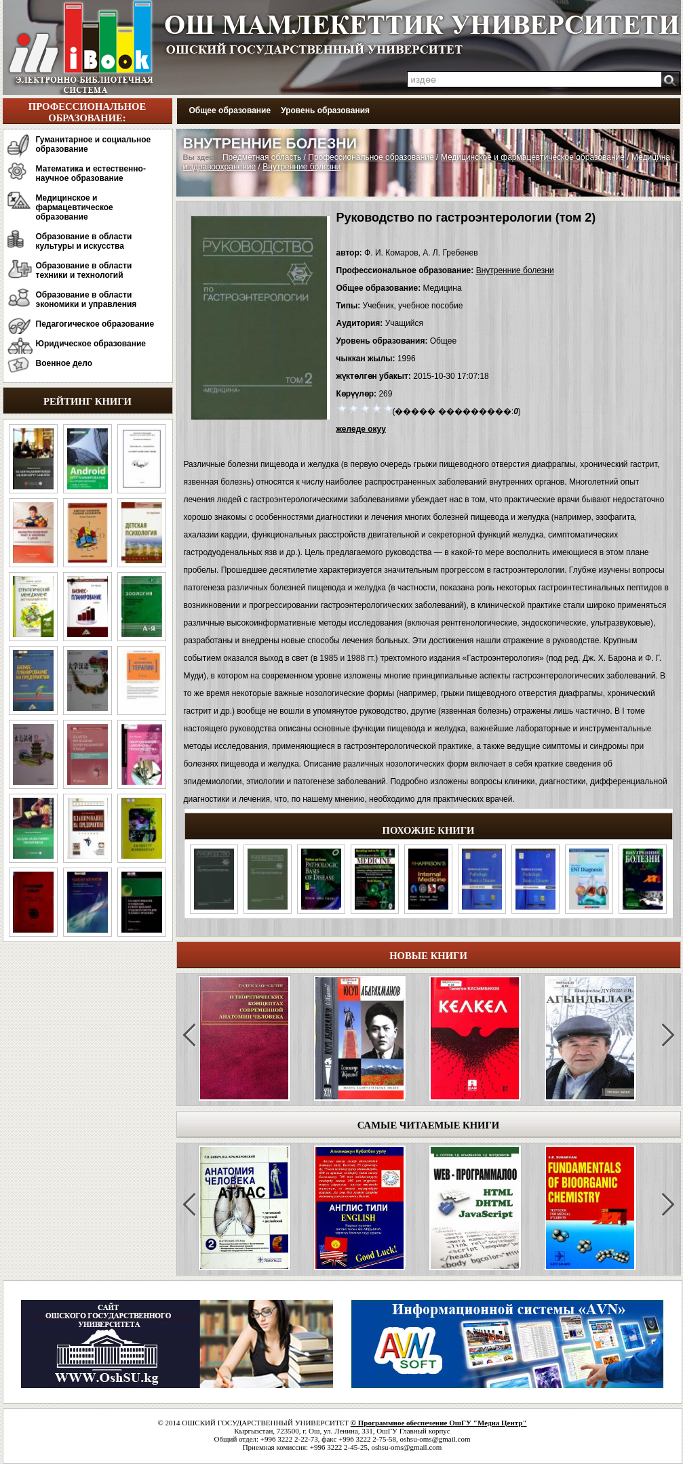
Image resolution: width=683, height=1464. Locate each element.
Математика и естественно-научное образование (91, 173)
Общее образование (230, 110)
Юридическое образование (91, 343)
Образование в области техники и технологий (84, 270)
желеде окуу (361, 429)
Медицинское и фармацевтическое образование (74, 207)
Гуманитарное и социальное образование (93, 144)
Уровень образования (325, 110)
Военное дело (64, 363)
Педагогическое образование (95, 324)
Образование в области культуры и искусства (84, 241)
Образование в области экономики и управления (86, 299)
